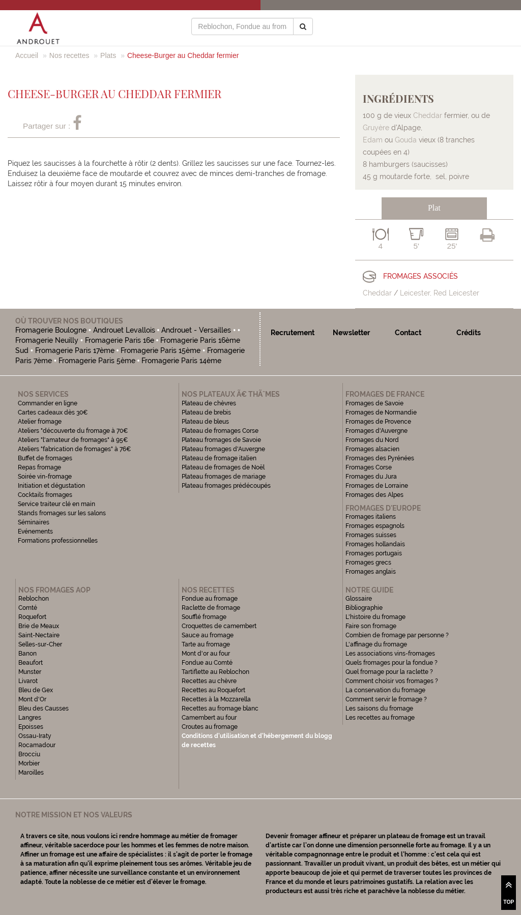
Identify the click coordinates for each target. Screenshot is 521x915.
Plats (108, 55)
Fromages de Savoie (374, 403)
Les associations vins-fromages (390, 653)
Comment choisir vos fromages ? (391, 681)
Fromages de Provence (378, 421)
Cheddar (427, 115)
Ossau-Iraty (35, 736)
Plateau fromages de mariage (224, 476)
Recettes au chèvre (209, 681)
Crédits (468, 333)
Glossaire (359, 598)
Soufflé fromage (204, 617)
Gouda (406, 140)
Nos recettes (69, 55)
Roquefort (32, 617)
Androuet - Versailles (196, 330)
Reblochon (33, 598)
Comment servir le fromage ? (386, 699)
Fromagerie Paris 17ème (74, 350)
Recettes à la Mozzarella (216, 699)
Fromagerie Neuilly (46, 340)
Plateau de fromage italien (219, 458)
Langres (29, 717)
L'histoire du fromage (375, 617)
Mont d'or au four (206, 653)
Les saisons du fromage (379, 708)
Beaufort (30, 662)
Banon (27, 653)
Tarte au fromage (206, 644)
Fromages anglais (370, 571)
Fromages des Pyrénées (379, 458)
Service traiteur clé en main (56, 504)
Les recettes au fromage (380, 717)
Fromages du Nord (372, 440)
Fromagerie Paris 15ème (160, 350)
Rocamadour (36, 745)
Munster (29, 671)
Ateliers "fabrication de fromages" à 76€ (74, 449)
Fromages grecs (368, 562)
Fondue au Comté (207, 662)
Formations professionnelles (58, 540)
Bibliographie (364, 607)
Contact (408, 333)
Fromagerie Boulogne (50, 330)
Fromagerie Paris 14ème (181, 361)
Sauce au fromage (208, 635)
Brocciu (29, 754)
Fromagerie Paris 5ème (97, 361)
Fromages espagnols (374, 525)
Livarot (28, 681)
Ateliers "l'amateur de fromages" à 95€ (73, 440)
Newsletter (351, 333)
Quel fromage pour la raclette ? (389, 671)
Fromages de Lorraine (376, 485)
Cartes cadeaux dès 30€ (53, 412)
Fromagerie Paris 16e (119, 340)
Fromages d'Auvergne (376, 430)
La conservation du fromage (385, 690)
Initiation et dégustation (51, 485)
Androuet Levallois (124, 330)
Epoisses (30, 726)
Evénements (35, 531)
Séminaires (33, 522)
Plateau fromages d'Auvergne (223, 449)
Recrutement (292, 333)
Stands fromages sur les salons (62, 513)
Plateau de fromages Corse (220, 430)
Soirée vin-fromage (45, 476)
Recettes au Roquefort (213, 690)
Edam (373, 140)
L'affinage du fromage (376, 644)
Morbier (29, 763)
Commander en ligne (47, 403)
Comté (27, 607)
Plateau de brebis (206, 412)
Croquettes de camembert (219, 626)
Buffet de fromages (45, 458)
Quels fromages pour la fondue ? (391, 662)
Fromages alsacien (372, 449)
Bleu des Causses (43, 708)
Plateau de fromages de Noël (223, 467)
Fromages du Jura (371, 476)
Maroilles (31, 772)
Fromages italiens (370, 516)
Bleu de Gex (35, 690)
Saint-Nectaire (39, 635)
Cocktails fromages (45, 494)
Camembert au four (209, 717)
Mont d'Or (32, 699)
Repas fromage (39, 467)
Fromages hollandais (375, 544)
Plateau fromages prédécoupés (226, 485)
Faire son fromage (370, 626)
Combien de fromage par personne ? (397, 635)
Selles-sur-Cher (40, 644)
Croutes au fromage (210, 726)
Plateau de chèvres (210, 403)
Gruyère (376, 128)
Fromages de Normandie (381, 412)
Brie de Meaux (38, 626)
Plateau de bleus (205, 421)
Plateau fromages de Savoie (221, 440)
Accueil (26, 55)
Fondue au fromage (210, 598)
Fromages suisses (370, 535)
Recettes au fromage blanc (220, 708)
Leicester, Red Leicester (439, 293)
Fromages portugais (373, 553)
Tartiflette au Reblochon (215, 671)
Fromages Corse (368, 467)
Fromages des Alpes (374, 494)
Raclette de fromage (211, 607)
